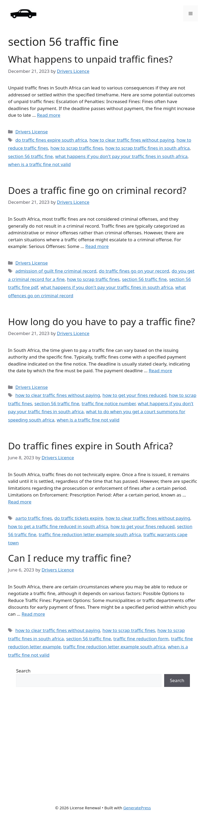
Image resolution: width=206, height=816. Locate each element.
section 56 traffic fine (30, 156)
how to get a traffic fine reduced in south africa (58, 526)
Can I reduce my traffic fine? (69, 558)
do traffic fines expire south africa (51, 140)
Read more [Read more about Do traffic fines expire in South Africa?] (19, 502)
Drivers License (31, 132)
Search (23, 671)
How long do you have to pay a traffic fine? (101, 321)
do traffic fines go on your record (134, 271)
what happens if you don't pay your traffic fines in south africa (121, 156)
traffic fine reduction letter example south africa (90, 534)
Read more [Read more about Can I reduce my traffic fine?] (33, 614)
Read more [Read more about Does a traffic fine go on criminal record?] (97, 246)
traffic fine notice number (108, 403)
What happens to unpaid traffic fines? (90, 59)
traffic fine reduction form (141, 638)
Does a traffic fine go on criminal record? (97, 190)
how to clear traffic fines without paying (132, 140)
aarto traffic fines (33, 518)
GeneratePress (137, 807)
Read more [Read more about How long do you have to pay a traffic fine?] (160, 370)
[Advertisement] (103, 745)
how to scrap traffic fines (76, 148)
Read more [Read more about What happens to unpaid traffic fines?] (48, 115)
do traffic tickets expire (78, 518)
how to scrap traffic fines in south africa (147, 148)
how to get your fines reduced (134, 395)
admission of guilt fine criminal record (55, 271)
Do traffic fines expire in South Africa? (90, 445)
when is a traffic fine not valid (39, 164)
